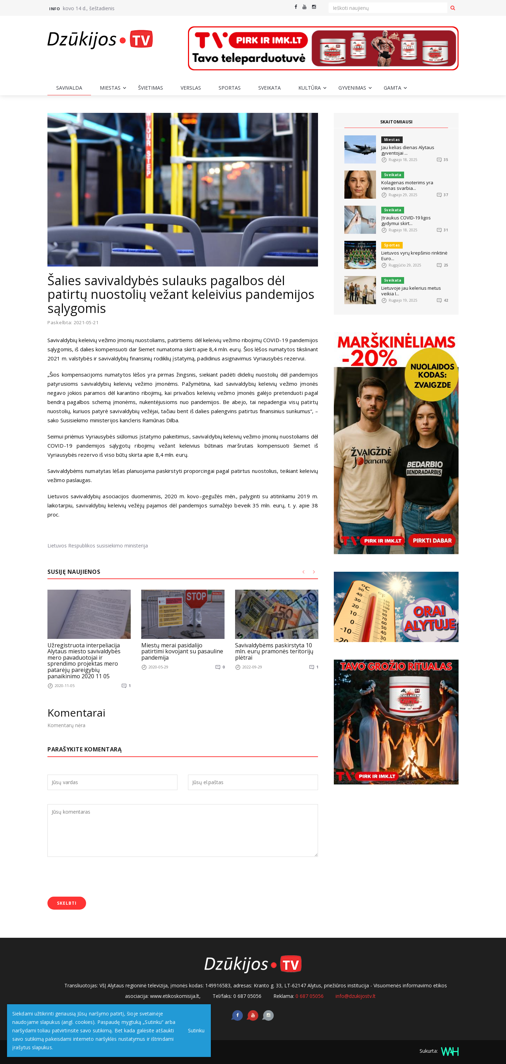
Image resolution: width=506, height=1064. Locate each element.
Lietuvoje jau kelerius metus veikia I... (411, 291)
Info (54, 8)
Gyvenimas (352, 87)
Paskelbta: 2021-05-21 (73, 322)
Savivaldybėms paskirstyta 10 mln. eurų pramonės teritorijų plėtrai (274, 651)
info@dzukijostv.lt (356, 996)
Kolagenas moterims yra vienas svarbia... (407, 185)
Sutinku (194, 1030)
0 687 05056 (310, 996)
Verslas (191, 87)
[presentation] (100, 877)
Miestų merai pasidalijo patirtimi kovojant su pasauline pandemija (182, 651)
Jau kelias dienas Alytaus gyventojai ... (407, 150)
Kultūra (309, 87)
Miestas (110, 87)
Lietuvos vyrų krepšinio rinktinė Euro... (414, 256)
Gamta (392, 87)
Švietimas (150, 87)
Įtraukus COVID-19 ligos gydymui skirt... (406, 220)
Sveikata (269, 87)
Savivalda (69, 87)
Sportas (230, 87)
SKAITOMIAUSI (396, 122)
